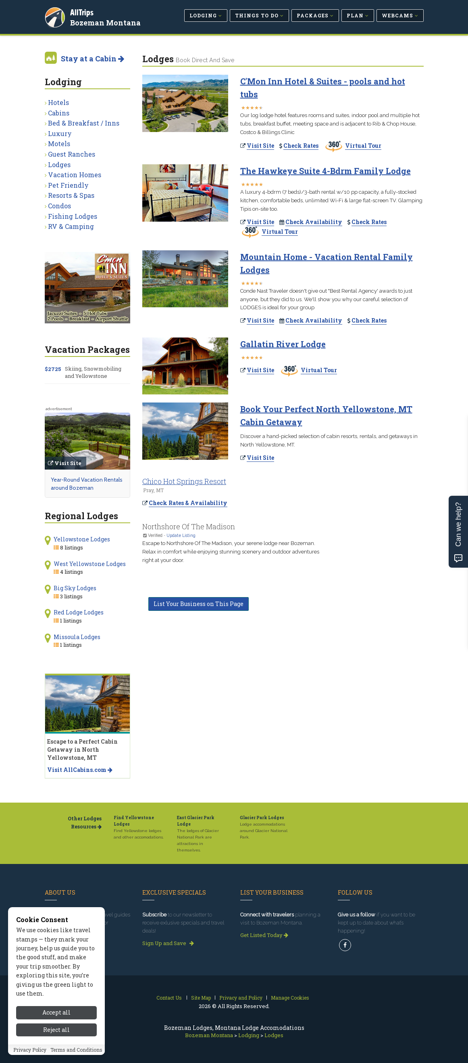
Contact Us (169, 997)
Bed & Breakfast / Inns (83, 123)
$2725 (53, 369)
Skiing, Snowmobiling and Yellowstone (93, 372)
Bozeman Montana (106, 22)
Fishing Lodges (72, 216)
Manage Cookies (290, 997)
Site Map (201, 997)
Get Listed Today (264, 935)
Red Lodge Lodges (79, 612)
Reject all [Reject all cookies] (56, 1037)
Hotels (58, 102)
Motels (59, 143)
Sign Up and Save (168, 943)
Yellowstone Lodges (82, 539)
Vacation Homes (74, 174)
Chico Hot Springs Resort (184, 481)
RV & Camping (71, 226)
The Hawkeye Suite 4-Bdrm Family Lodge (325, 171)
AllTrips (83, 11)
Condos (59, 205)
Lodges (59, 164)
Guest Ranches (71, 154)
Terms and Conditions (76, 1057)
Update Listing (181, 535)
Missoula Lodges (77, 637)
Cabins (58, 113)
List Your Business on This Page (198, 604)
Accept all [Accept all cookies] (56, 1020)
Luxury (60, 133)
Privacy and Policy (240, 997)
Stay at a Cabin (92, 58)
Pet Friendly (68, 185)
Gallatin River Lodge (283, 344)
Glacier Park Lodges (262, 817)
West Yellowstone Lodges (90, 564)
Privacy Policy (29, 1057)
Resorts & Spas (71, 195)
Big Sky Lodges (75, 588)
